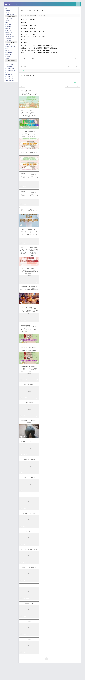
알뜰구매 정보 (8, 34)
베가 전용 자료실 (9, 76)
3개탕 (24, 526)
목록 (77, 86)
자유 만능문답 (8, 24)
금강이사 (25, 454)
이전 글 (67, 66)
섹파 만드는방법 (28, 531)
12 (59, 658)
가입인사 (7, 20)
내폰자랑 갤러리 (9, 40)
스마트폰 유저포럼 (9, 36)
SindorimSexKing (26, 598)
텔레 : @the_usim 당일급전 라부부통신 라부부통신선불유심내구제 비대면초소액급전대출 (29, 210)
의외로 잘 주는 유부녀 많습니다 (29, 567)
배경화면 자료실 (9, 52)
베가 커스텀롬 (8, 74)
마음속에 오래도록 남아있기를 (29, 477)
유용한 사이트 (8, 32)
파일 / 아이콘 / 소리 (10, 46)
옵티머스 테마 (8, 66)
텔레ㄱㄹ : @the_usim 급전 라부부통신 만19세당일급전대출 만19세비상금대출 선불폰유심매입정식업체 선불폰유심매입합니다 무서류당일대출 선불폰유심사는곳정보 (29, 113)
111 (29, 585)
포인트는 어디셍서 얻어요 (29, 513)
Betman (24, 106)
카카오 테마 (8, 48)
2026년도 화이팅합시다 (29, 384)
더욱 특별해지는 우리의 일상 (29, 459)
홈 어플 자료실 (8, 50)
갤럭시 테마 (8, 63)
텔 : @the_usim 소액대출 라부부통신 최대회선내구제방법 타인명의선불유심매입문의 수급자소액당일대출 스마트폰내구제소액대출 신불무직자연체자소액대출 (29, 232)
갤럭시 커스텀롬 (9, 65)
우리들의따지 (26, 508)
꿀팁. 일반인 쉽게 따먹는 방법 (29, 603)
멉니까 (29, 495)
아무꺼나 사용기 (9, 19)
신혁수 (24, 544)
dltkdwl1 (23, 15)
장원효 (24, 616)
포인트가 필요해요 (29, 402)
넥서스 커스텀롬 (9, 78)
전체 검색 (7, 8)
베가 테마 (7, 72)
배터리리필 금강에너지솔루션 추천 (29, 441)
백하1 (24, 127)
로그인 (77, 4)
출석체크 (7, 22)
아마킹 (24, 415)
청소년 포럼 (8, 38)
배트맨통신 (25, 380)
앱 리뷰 (7, 58)
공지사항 (7, 10)
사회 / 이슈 (8, 30)
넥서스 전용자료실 (9, 80)
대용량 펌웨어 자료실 (10, 54)
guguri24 (25, 472)
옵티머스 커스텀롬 (9, 68)
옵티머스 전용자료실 (10, 70)
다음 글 (75, 66)
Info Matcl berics (9, 14)
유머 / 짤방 (8, 28)
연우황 (24, 634)
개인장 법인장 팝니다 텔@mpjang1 (32, 10)
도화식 (24, 652)
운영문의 (7, 12)
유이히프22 (25, 436)
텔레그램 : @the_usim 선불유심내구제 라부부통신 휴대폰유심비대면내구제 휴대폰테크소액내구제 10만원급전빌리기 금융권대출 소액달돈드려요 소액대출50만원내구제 (29, 176)
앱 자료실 (7, 56)
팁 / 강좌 (7, 44)
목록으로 (23, 66)
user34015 (25, 397)
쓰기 (67, 86)
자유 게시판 (8, 26)
